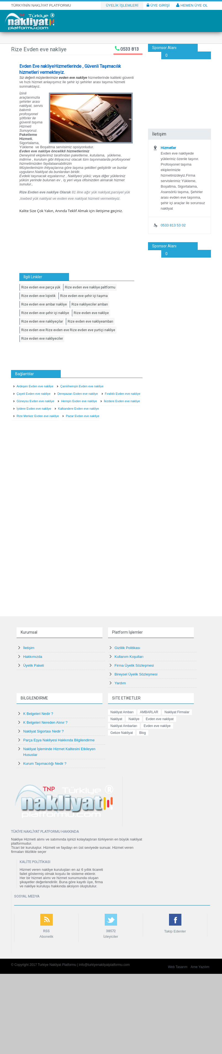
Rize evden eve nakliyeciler (42, 338)
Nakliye (133, 719)
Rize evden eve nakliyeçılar (42, 321)
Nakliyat (116, 719)
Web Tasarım (177, 967)
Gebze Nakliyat (121, 733)
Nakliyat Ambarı (122, 712)
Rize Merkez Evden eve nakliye (38, 416)
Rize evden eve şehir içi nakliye (45, 313)
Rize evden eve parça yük (40, 287)
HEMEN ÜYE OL (192, 5)
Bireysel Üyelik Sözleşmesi (136, 674)
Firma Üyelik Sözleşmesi (134, 665)
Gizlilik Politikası (127, 648)
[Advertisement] (179, 86)
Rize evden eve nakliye (91, 313)
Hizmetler (168, 148)
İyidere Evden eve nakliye (34, 408)
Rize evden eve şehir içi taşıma (84, 296)
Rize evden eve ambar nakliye (44, 304)
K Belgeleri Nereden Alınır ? (45, 722)
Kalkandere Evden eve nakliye (78, 408)
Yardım (120, 683)
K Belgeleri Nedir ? (38, 714)
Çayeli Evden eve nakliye (34, 393)
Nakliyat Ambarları (123, 726)
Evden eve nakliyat (160, 719)
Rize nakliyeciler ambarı (90, 304)
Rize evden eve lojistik (38, 296)
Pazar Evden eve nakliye (82, 416)
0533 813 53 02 (173, 225)
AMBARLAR (149, 712)
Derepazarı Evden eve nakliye (77, 393)
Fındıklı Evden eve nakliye (122, 393)
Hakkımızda (32, 657)
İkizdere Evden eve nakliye (122, 401)
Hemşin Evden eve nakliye (79, 401)
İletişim (28, 648)
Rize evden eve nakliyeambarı (90, 321)
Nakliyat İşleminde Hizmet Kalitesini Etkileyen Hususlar (59, 752)
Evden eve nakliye (157, 726)
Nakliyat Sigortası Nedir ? (43, 731)
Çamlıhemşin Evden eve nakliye (82, 386)
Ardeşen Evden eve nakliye (35, 386)
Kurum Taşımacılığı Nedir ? (45, 763)
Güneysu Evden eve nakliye (35, 401)
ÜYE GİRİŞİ (158, 5)
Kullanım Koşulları (129, 657)
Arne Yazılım (200, 967)
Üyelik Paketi (33, 665)
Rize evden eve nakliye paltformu (90, 287)
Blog (142, 733)
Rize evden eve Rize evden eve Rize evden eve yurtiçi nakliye (68, 330)
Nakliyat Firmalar (177, 712)
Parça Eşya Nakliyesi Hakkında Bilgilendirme (59, 740)
